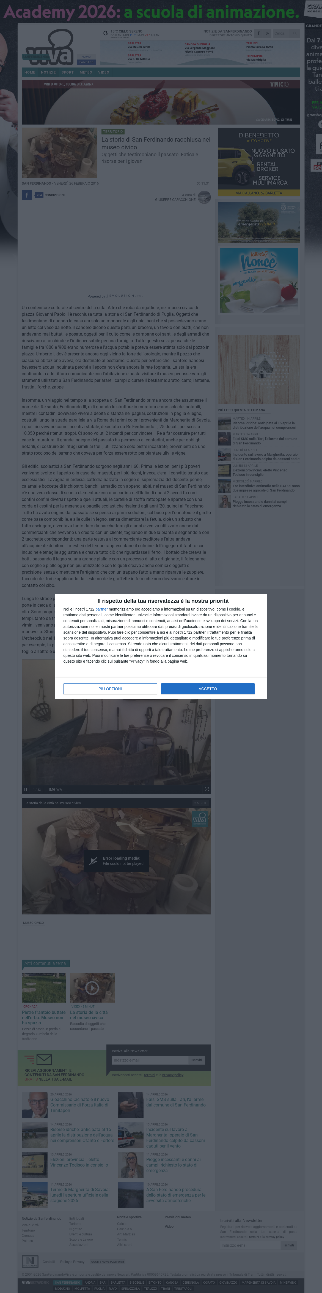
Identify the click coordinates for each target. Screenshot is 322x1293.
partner (101, 609)
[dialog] (161, 646)
